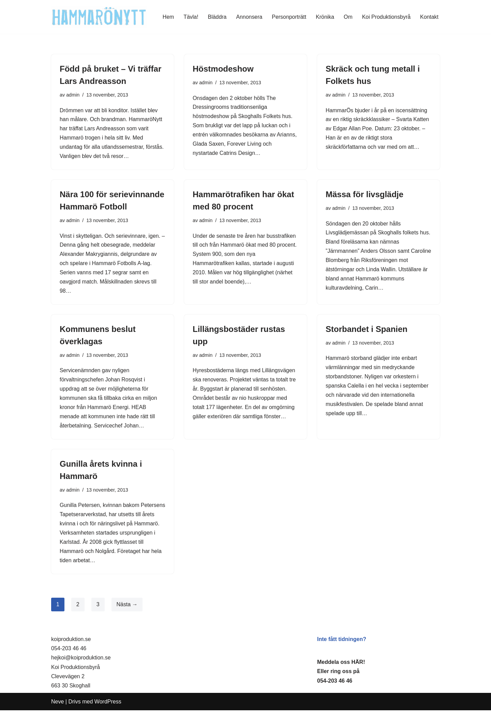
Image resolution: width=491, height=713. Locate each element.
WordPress (107, 704)
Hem (167, 17)
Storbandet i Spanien (366, 330)
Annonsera (248, 17)
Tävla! (189, 17)
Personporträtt (288, 17)
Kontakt (429, 17)
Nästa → (127, 607)
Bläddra (216, 17)
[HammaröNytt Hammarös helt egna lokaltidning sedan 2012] (99, 17)
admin (72, 95)
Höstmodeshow (223, 68)
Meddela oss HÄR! (341, 665)
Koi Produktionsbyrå (386, 17)
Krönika (324, 17)
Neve (57, 704)
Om (347, 17)
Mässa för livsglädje (364, 195)
